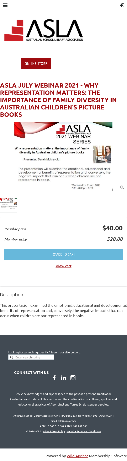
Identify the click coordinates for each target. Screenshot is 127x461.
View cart (64, 266)
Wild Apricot (77, 455)
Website (84, 431)
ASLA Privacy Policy (54, 431)
